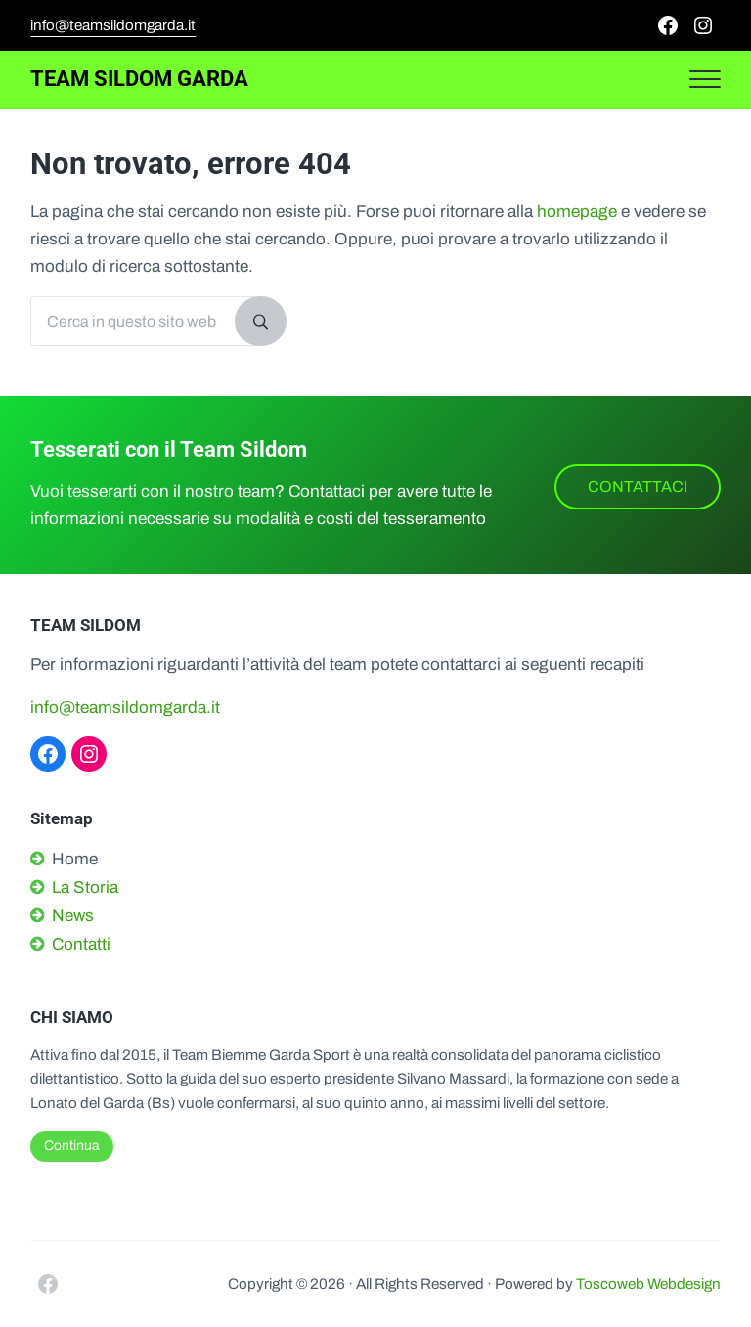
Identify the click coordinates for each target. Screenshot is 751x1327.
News (73, 916)
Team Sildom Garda (139, 78)
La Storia (85, 887)
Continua (72, 1145)
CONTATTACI (637, 486)
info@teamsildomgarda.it (113, 25)
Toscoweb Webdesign (648, 1284)
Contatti (81, 944)
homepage (577, 211)
